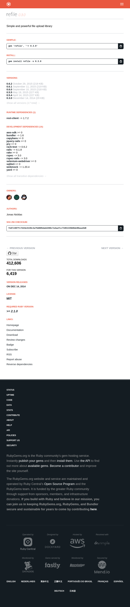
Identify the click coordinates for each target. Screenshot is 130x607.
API (8, 430)
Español (118, 581)
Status (10, 390)
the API (85, 461)
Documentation (15, 329)
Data (9, 405)
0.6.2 (9, 83)
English (11, 581)
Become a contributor (64, 466)
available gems (38, 466)
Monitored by (29, 558)
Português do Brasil (80, 581)
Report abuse (14, 359)
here (93, 509)
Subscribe (12, 349)
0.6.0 (9, 89)
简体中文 (45, 581)
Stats (9, 410)
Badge (10, 344)
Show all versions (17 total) (21, 102)
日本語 (73, 591)
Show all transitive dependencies (24, 176)
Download (12, 334)
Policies (11, 435)
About (10, 420)
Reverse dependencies (19, 364)
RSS (9, 354)
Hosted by (79, 534)
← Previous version (20, 248)
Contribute (13, 415)
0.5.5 (9, 92)
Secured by (103, 558)
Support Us (13, 440)
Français (103, 581)
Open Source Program (59, 484)
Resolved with (103, 534)
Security (11, 445)
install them (64, 461)
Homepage (12, 325)
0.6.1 (9, 86)
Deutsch (59, 591)
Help (9, 425)
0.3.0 (9, 98)
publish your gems (31, 461)
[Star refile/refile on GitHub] (12, 253)
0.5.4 (9, 95)
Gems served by (52, 558)
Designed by (53, 534)
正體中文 (58, 581)
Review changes (15, 339)
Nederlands (28, 581)
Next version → (112, 248)
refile (11, 14)
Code (9, 400)
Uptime (10, 395)
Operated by (29, 535)
